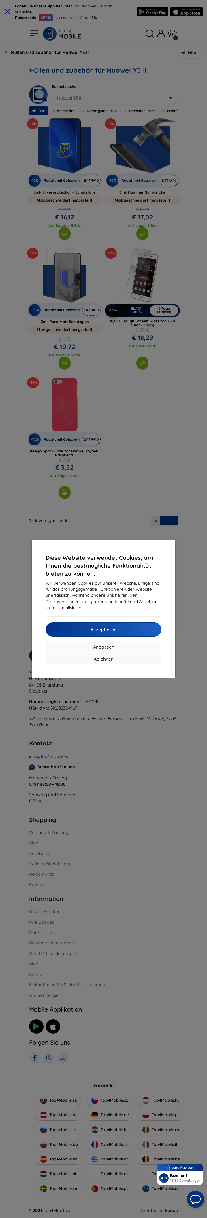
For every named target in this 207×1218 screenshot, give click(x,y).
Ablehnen (104, 659)
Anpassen (103, 647)
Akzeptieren (103, 629)
